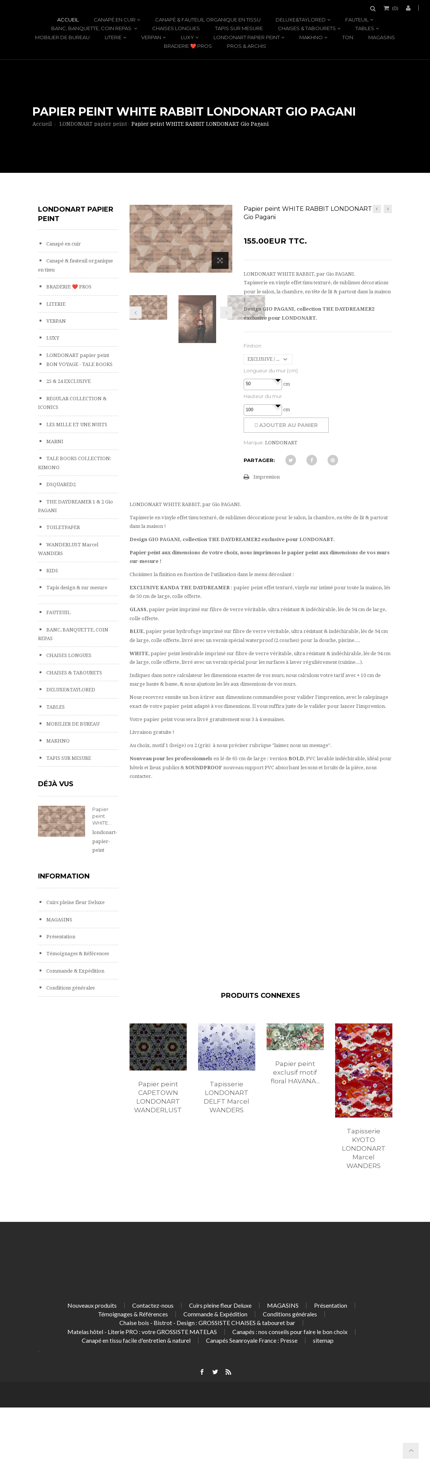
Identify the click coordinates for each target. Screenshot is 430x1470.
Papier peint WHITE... (101, 816)
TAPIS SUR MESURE (239, 28)
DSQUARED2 (60, 484)
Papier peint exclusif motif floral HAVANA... (295, 1072)
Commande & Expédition (74, 971)
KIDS (51, 570)
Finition (252, 346)
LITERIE (113, 37)
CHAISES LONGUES (176, 28)
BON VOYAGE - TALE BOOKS (79, 364)
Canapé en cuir (115, 20)
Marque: (254, 442)
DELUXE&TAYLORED (301, 20)
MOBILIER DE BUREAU (62, 37)
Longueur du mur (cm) (271, 371)
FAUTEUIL (357, 20)
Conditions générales (70, 988)
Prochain (226, 313)
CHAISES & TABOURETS (307, 28)
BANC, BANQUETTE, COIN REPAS (92, 28)
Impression (266, 477)
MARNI (54, 441)
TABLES (364, 28)
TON (347, 37)
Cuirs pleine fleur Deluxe (75, 902)
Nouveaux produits (92, 1305)
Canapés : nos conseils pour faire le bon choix (290, 1331)
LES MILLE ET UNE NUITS (76, 424)
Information (64, 876)
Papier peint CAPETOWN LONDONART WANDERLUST (158, 1097)
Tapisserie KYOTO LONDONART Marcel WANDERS (364, 1148)
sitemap (323, 1340)
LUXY (187, 37)
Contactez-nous (153, 1305)
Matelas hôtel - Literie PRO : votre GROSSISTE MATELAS (142, 1331)
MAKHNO (311, 37)
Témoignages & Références (77, 953)
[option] (158, 1076)
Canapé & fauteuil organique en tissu (208, 20)
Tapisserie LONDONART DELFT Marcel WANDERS (226, 1097)
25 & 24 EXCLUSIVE (68, 381)
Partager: (259, 460)
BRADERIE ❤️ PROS (188, 46)
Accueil (68, 20)
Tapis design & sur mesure (76, 587)
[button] (277, 380)
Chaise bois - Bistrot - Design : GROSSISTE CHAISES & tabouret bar (207, 1322)
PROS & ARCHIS (246, 46)
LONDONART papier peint (246, 37)
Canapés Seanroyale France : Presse (251, 1340)
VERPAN (151, 37)
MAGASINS (381, 37)
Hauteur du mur (263, 396)
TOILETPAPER (62, 527)
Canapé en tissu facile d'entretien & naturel (136, 1340)
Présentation (60, 936)
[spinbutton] (263, 384)
